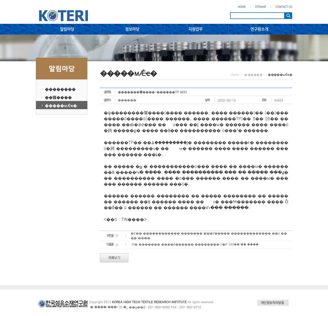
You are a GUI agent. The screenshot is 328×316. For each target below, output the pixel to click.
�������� (60, 89)
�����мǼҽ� (61, 105)
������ (127, 100)
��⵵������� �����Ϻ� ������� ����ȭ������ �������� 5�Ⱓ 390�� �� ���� (195, 244)
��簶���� (58, 97)
